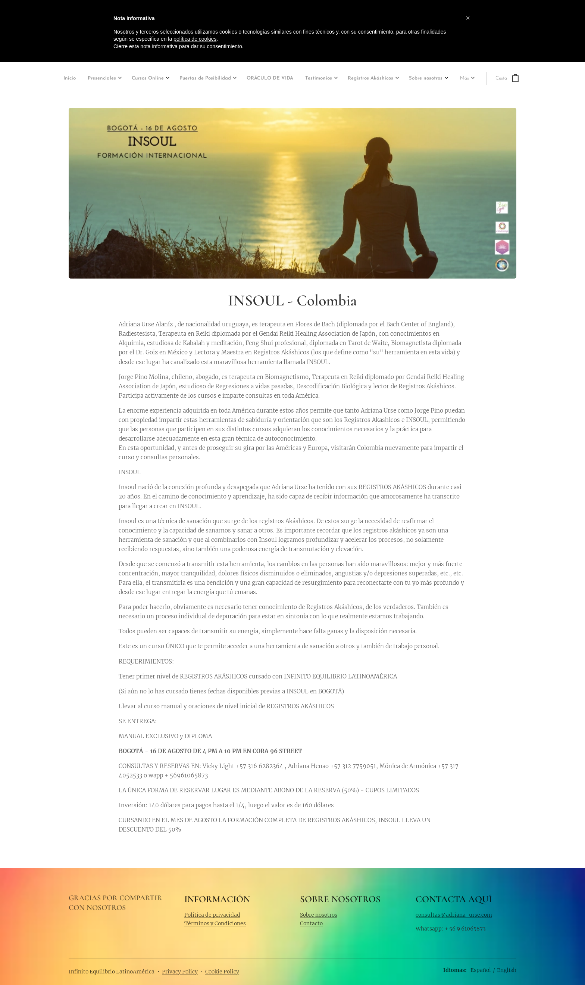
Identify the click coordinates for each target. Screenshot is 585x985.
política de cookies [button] (194, 39)
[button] (468, 18)
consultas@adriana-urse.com (454, 914)
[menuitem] (70, 79)
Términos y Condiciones (215, 923)
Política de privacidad (212, 914)
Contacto (311, 923)
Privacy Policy (180, 971)
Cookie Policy (222, 971)
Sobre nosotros (318, 914)
